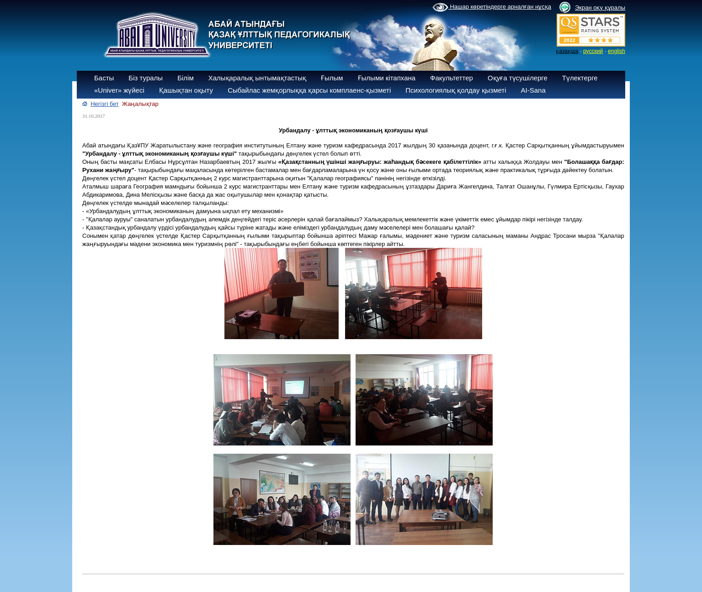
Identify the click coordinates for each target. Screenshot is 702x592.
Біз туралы (145, 78)
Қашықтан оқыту (186, 90)
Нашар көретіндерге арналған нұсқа (491, 7)
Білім (185, 78)
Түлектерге (580, 78)
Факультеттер (451, 78)
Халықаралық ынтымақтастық (257, 78)
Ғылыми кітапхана (387, 78)
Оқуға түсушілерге (518, 78)
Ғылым (332, 78)
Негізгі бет (104, 103)
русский (593, 51)
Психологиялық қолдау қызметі (455, 90)
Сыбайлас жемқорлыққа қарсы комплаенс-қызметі (309, 90)
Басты (104, 78)
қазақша (567, 51)
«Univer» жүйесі (119, 90)
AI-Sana (533, 90)
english (616, 51)
